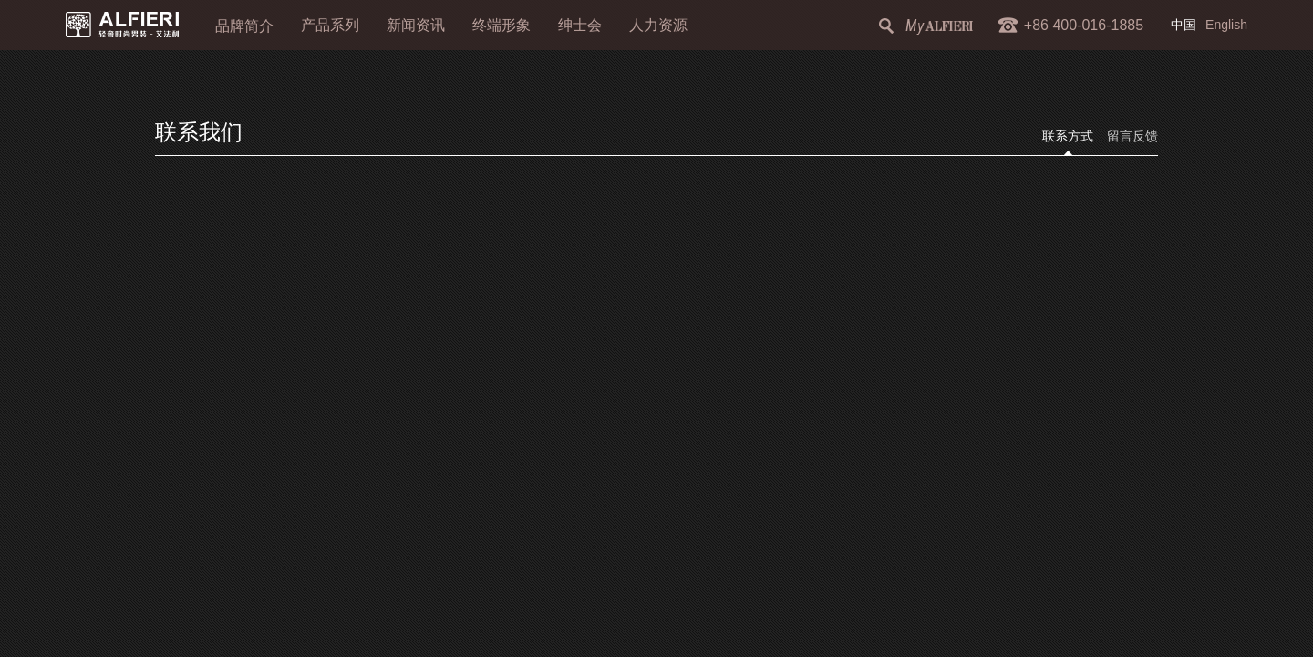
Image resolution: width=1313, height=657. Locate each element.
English (1226, 24)
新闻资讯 (416, 25)
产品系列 (330, 25)
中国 (1183, 24)
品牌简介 (244, 26)
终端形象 (501, 25)
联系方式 (1067, 136)
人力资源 (658, 25)
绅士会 (580, 25)
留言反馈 (1132, 136)
